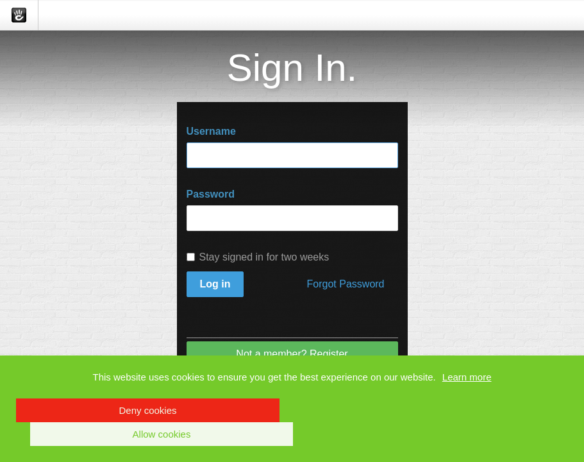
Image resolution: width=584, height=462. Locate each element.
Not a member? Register (291, 353)
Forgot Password (346, 283)
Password (211, 194)
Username (211, 131)
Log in (215, 283)
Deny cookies (147, 410)
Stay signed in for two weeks (258, 257)
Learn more (467, 377)
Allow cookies (162, 434)
